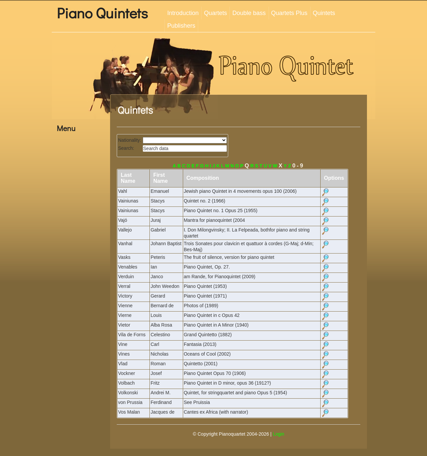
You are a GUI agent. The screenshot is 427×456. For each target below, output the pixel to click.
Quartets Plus (289, 13)
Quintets (324, 13)
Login (278, 434)
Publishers (181, 25)
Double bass (249, 13)
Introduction (182, 13)
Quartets (215, 13)
